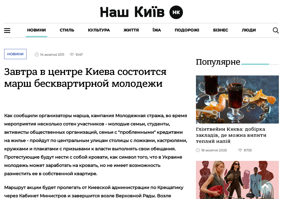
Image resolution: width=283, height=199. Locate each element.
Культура (99, 30)
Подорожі (187, 30)
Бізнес (220, 30)
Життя (131, 30)
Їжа (157, 30)
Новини (36, 30)
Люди (249, 30)
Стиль (67, 30)
